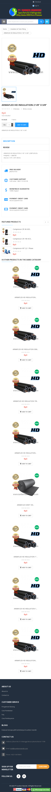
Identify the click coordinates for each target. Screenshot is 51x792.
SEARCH (41, 21)
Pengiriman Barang (8, 707)
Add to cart (21, 125)
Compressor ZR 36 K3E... (22, 229)
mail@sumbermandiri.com (19, 748)
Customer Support (18, 179)
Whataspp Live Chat (41, 790)
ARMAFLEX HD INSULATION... (25, 297)
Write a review (27, 109)
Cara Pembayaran (8, 718)
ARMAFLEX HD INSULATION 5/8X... (25, 349)
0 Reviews (16, 109)
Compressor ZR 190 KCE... (22, 239)
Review (6, 147)
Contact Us (5, 695)
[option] (13, 94)
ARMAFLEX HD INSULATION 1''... (25, 557)
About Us (5, 691)
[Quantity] (9, 124)
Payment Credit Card (19, 198)
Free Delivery (15, 169)
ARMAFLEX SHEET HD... (25, 505)
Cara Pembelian (7, 711)
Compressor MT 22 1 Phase (23, 248)
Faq (3, 715)
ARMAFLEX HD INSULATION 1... (25, 609)
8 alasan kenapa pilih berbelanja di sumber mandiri (19, 730)
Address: (9, 742)
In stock (4, 120)
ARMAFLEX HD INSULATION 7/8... (25, 401)
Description (9, 141)
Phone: (8, 755)
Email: (8, 748)
